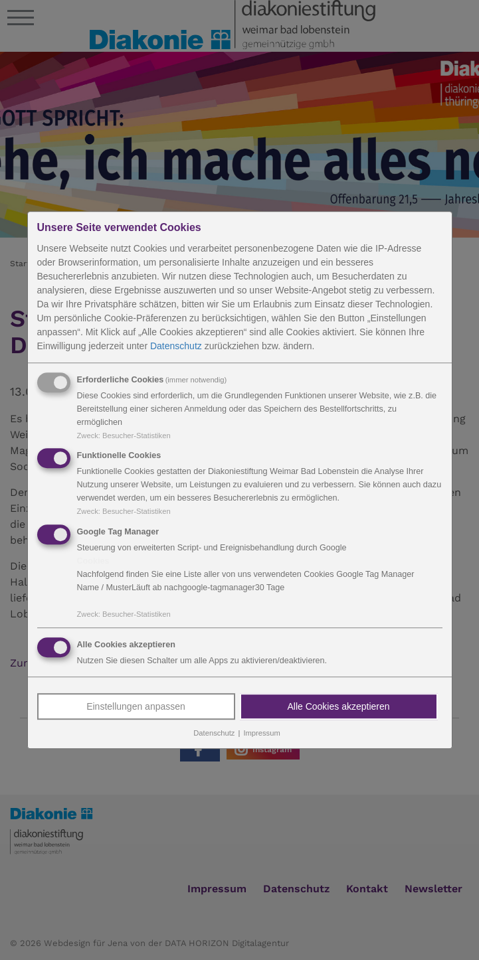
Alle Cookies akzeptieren (338, 706)
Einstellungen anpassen (135, 706)
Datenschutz (176, 346)
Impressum (261, 733)
